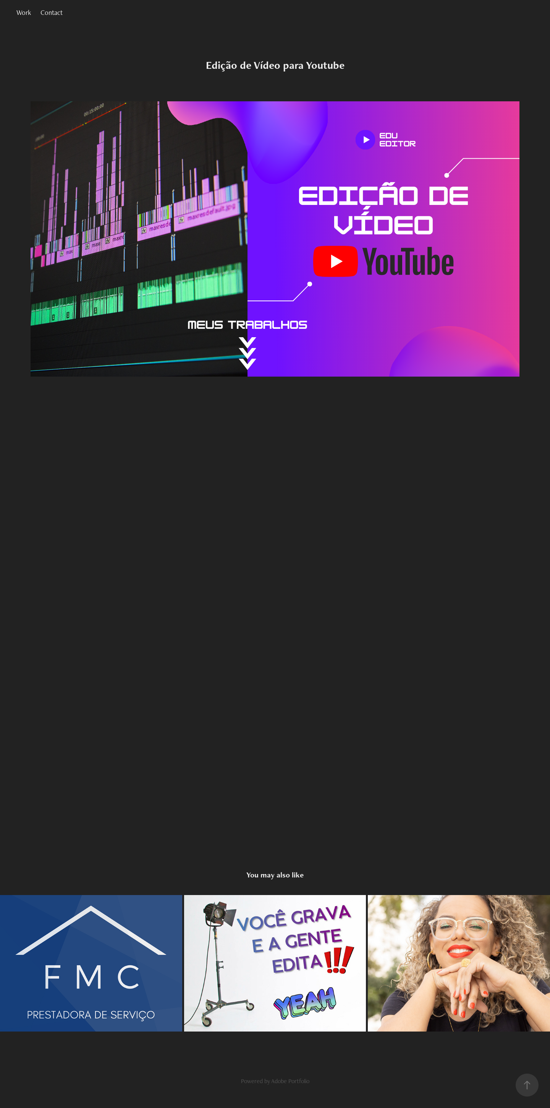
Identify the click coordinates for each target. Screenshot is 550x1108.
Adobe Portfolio (290, 1081)
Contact (51, 12)
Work (23, 12)
